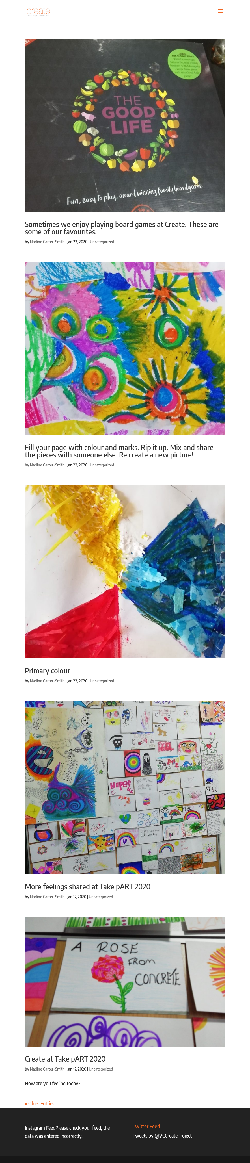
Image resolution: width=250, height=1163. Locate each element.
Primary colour (47, 670)
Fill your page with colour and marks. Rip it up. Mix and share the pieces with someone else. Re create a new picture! (119, 450)
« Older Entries (39, 1103)
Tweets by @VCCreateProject (162, 1135)
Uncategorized (102, 241)
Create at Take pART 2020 (65, 1058)
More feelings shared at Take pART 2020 (88, 886)
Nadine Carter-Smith (47, 241)
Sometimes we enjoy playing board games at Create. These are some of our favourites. (122, 227)
